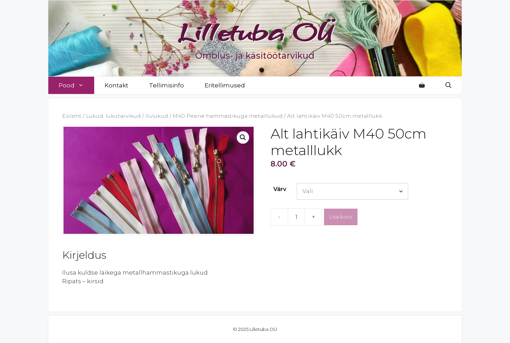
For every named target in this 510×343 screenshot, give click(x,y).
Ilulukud (156, 116)
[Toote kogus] (296, 217)
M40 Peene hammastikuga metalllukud (228, 116)
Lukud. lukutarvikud (113, 116)
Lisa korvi (340, 216)
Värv (279, 188)
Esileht (71, 116)
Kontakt (116, 85)
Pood (76, 85)
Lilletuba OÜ (255, 32)
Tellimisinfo (166, 85)
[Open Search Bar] (448, 85)
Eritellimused (225, 85)
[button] (243, 137)
